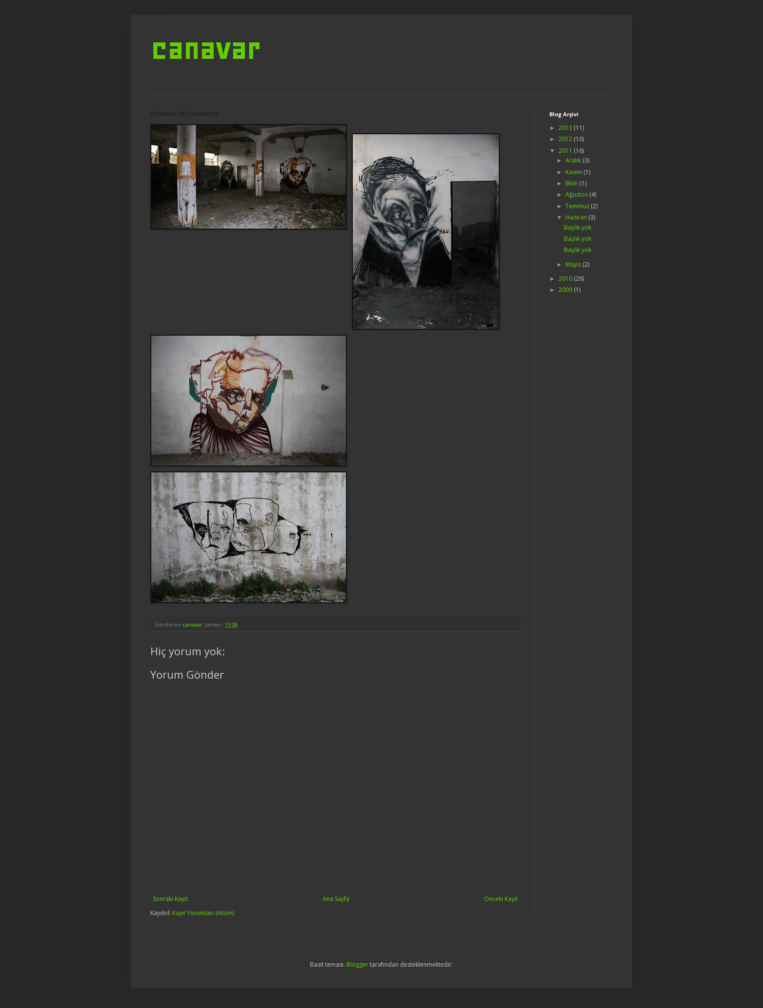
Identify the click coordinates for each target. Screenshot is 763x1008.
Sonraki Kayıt (170, 899)
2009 (566, 290)
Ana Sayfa (336, 899)
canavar (205, 49)
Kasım (574, 172)
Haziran (576, 217)
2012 (566, 139)
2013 (566, 128)
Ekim (572, 183)
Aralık (573, 160)
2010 (566, 278)
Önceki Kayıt (501, 899)
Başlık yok (577, 227)
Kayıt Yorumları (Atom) (203, 913)
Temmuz (578, 206)
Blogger (357, 964)
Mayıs (573, 264)
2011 (566, 150)
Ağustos (577, 194)
